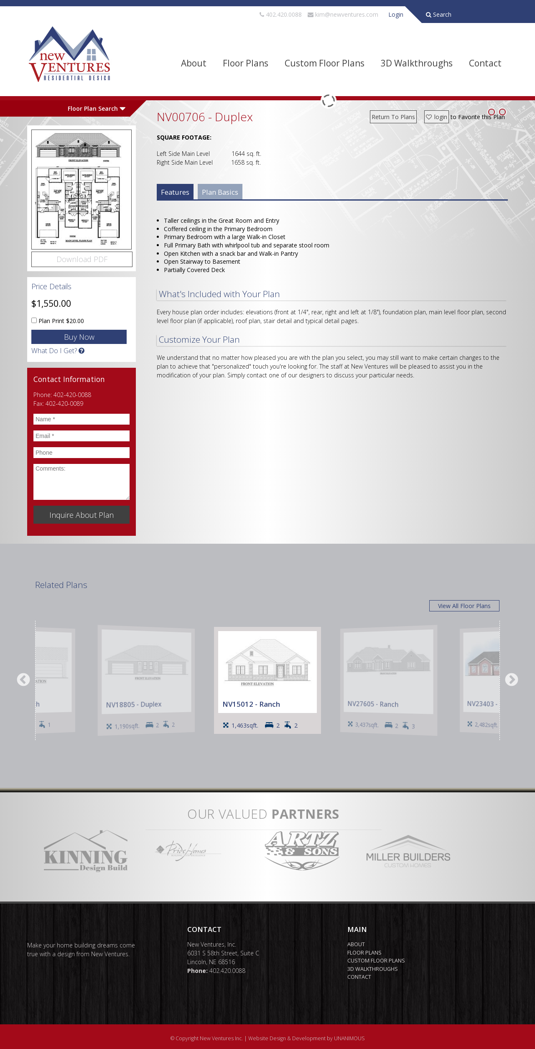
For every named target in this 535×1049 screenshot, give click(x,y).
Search (438, 14)
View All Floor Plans (464, 606)
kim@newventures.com (346, 14)
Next (511, 680)
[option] (267, 680)
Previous (23, 680)
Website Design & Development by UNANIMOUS (306, 1038)
